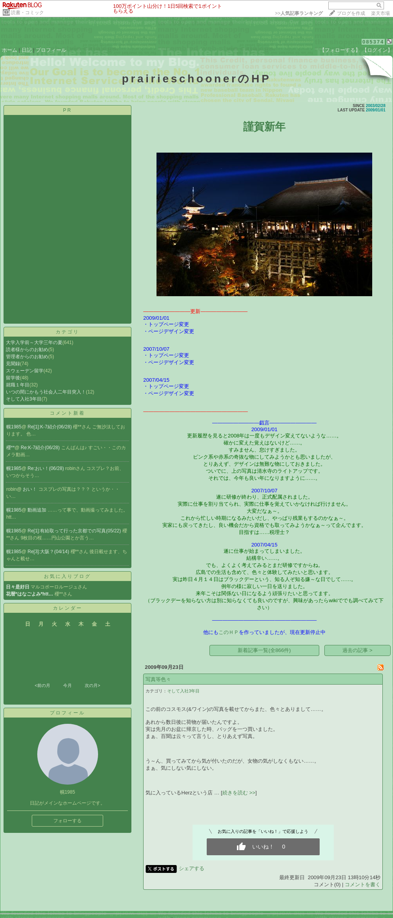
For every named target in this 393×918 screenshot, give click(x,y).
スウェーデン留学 (25, 370)
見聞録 (13, 363)
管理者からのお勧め (27, 356)
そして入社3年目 (24, 399)
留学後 (13, 378)
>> (299, 13)
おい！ (30, 489)
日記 (27, 50)
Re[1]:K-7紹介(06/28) (50, 427)
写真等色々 (158, 679)
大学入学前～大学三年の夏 (34, 342)
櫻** (10, 447)
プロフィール (51, 50)
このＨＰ (228, 632)
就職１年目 (17, 385)
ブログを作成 (351, 13)
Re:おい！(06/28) (46, 468)
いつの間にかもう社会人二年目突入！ (46, 392)
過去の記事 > (357, 650)
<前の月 (42, 685)
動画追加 (37, 510)
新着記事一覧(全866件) (264, 650)
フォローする (67, 820)
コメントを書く (362, 884)
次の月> (92, 685)
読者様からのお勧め (27, 349)
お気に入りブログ (67, 576)
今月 (67, 685)
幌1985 (14, 427)
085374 (373, 42)
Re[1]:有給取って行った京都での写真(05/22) (74, 531)
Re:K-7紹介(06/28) (41, 447)
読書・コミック (27, 12)
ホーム (9, 50)
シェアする (191, 868)
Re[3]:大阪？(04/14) (48, 551)
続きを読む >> (238, 793)
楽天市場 (380, 13)
